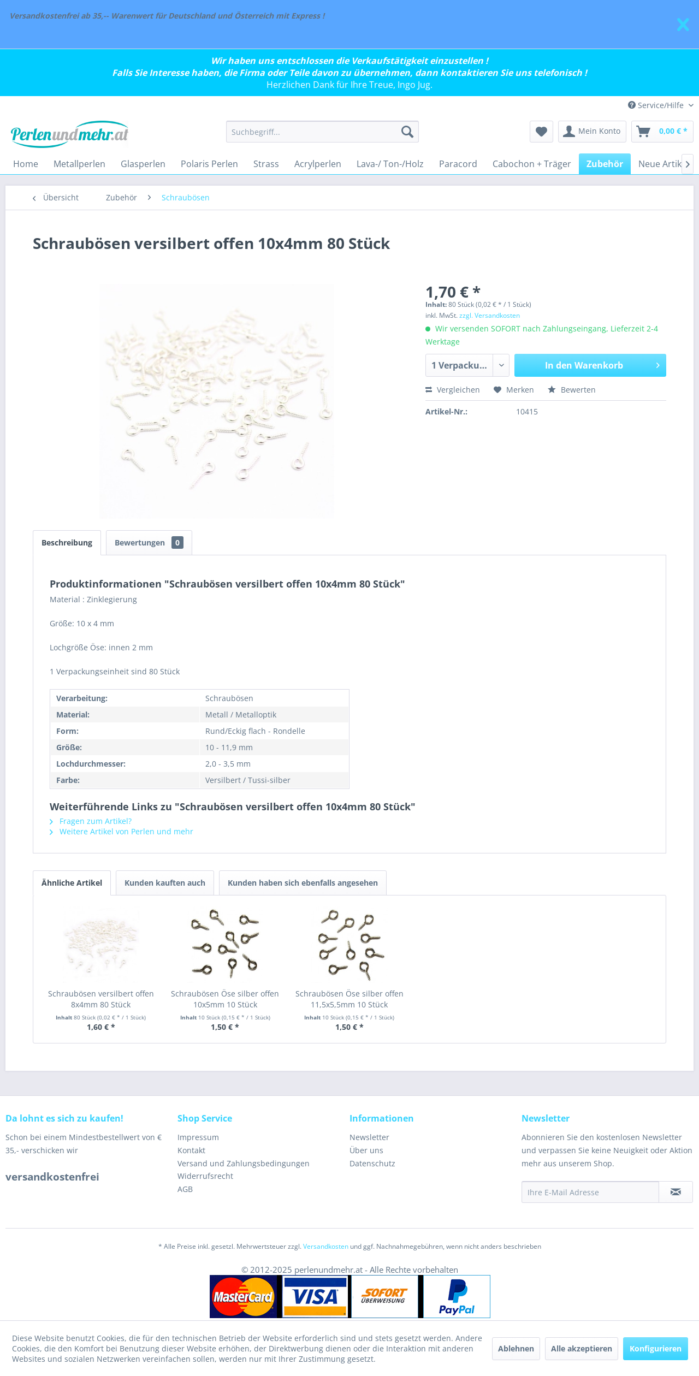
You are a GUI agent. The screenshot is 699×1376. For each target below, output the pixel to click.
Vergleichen (452, 389)
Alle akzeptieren (581, 1348)
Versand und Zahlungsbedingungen (243, 1163)
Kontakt (191, 1150)
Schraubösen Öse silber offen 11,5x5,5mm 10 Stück (349, 999)
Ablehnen (516, 1348)
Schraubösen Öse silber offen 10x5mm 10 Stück (225, 999)
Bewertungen (149, 542)
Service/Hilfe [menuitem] (657, 105)
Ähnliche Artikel (72, 882)
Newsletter (369, 1137)
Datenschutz (372, 1163)
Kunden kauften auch (165, 882)
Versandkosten (325, 1246)
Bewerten (572, 389)
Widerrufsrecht (205, 1176)
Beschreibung (67, 542)
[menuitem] (322, 132)
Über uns (366, 1150)
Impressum (198, 1137)
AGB (185, 1189)
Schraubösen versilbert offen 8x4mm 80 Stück (101, 999)
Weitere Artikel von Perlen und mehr (121, 831)
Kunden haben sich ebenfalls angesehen (303, 882)
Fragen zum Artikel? (91, 821)
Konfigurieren (656, 1348)
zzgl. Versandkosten (489, 315)
